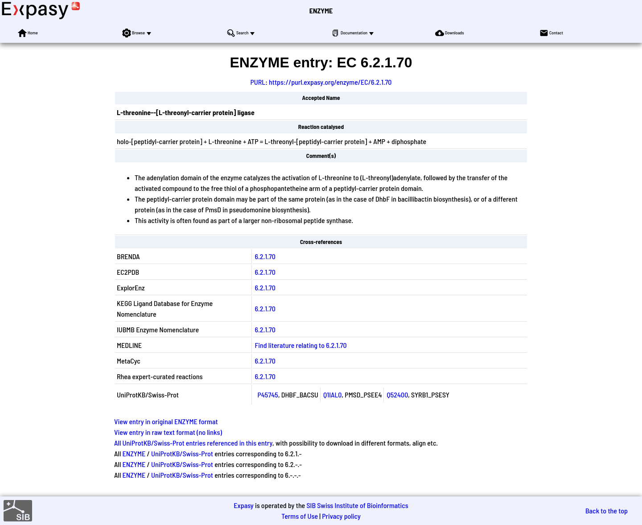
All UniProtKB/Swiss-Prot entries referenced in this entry (193, 442)
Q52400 (397, 394)
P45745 (267, 394)
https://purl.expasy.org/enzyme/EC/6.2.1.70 (330, 82)
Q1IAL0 (332, 394)
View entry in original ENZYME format (166, 421)
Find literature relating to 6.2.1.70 (300, 345)
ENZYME (321, 10)
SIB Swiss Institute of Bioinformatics (357, 505)
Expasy (243, 505)
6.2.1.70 (265, 256)
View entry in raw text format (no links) (168, 432)
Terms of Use (299, 516)
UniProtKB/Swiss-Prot (182, 453)
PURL (258, 82)
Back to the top (606, 510)
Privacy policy (341, 516)
